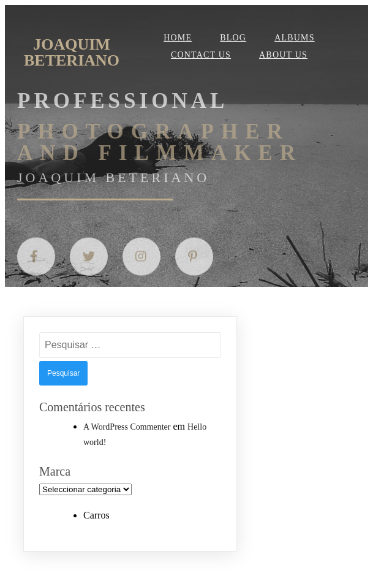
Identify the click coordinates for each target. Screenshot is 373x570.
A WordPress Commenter (127, 426)
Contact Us (201, 54)
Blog (233, 37)
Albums (294, 37)
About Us (283, 54)
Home (178, 37)
